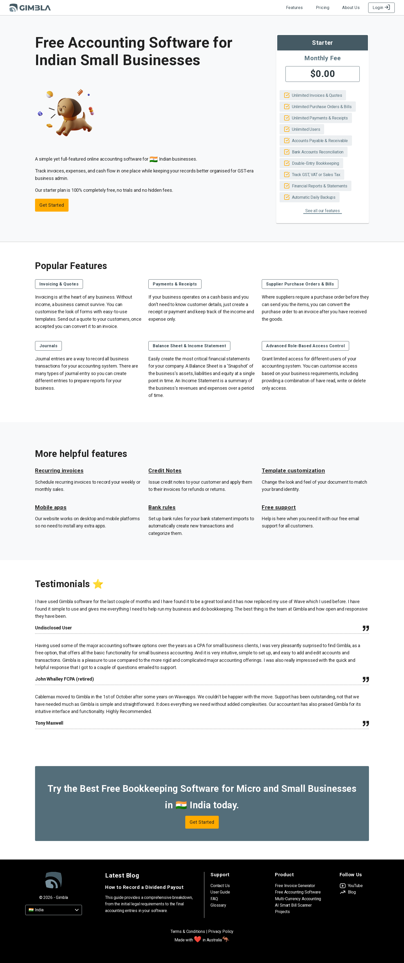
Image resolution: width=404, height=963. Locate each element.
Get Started (51, 205)
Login (381, 7)
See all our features (322, 211)
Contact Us (220, 885)
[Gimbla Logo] (30, 8)
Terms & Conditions (188, 931)
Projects (282, 911)
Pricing (323, 7)
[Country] (53, 910)
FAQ (214, 898)
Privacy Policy (220, 931)
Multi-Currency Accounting (298, 898)
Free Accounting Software (298, 892)
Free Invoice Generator (295, 885)
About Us (351, 7)
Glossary (218, 905)
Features (294, 7)
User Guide (220, 892)
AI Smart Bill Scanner (293, 905)
